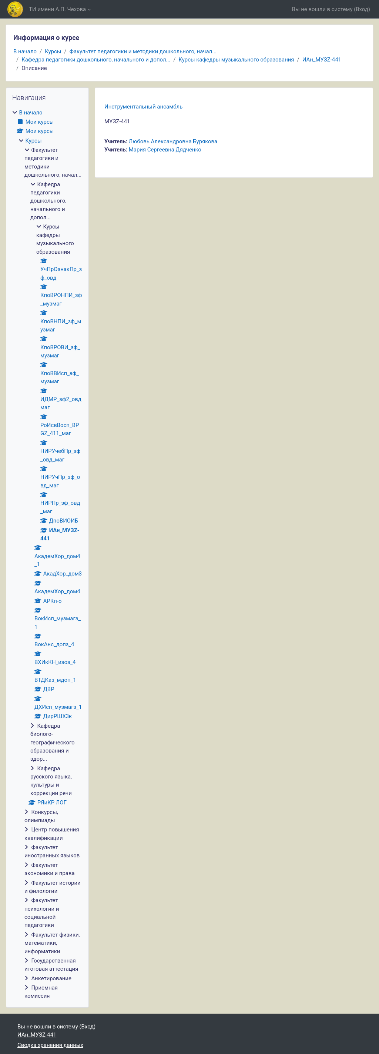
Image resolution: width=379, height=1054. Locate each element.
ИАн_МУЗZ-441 (321, 59)
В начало (25, 51)
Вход (362, 9)
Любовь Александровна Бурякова (173, 141)
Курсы (53, 51)
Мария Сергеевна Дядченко (165, 149)
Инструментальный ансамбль (143, 106)
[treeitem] (47, 554)
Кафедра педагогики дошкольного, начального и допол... (95, 59)
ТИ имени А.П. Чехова (57, 9)
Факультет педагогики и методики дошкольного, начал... (143, 51)
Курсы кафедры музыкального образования (236, 59)
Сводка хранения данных (50, 1045)
